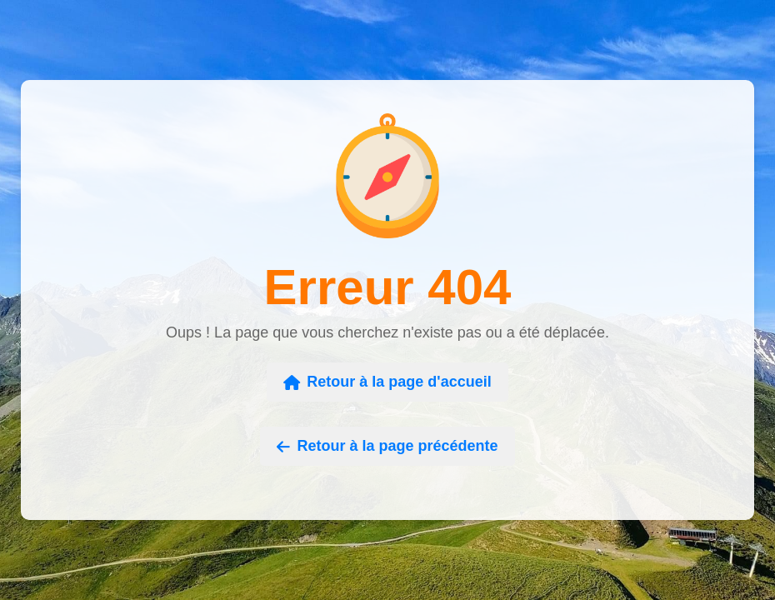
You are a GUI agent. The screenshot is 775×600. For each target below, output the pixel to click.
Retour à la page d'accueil (387, 381)
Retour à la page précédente (387, 446)
